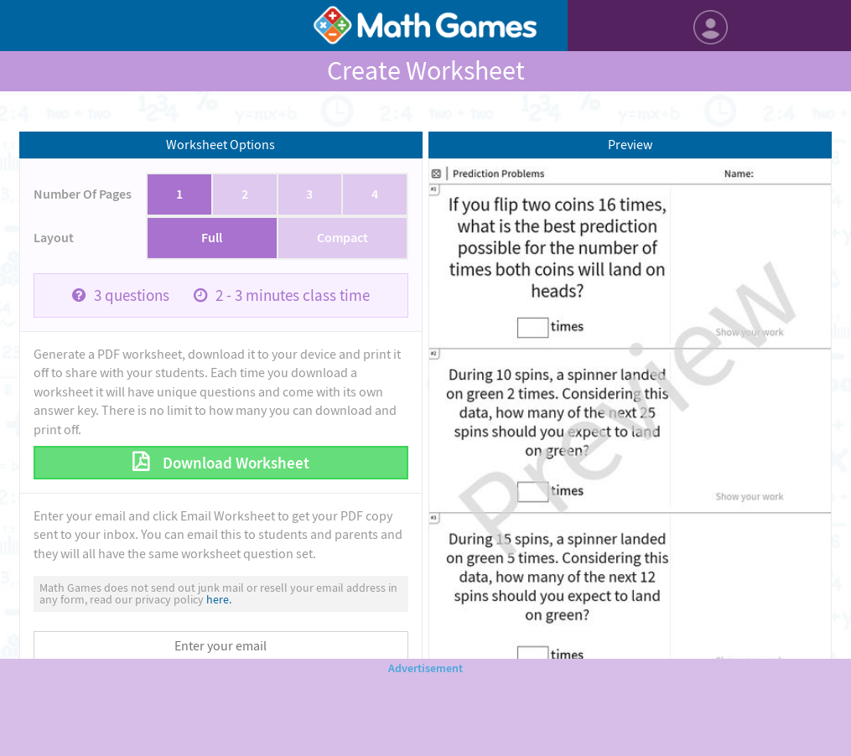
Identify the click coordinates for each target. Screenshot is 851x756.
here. (218, 599)
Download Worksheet (234, 463)
